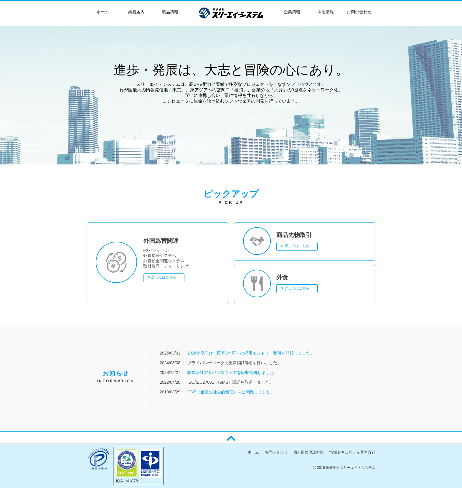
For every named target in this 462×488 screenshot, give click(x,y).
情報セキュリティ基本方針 (352, 452)
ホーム (253, 452)
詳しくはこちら (163, 277)
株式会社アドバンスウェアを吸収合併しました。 (232, 372)
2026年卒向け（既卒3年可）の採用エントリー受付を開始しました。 (250, 353)
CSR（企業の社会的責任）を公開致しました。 (231, 392)
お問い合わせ (276, 452)
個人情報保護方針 (308, 452)
